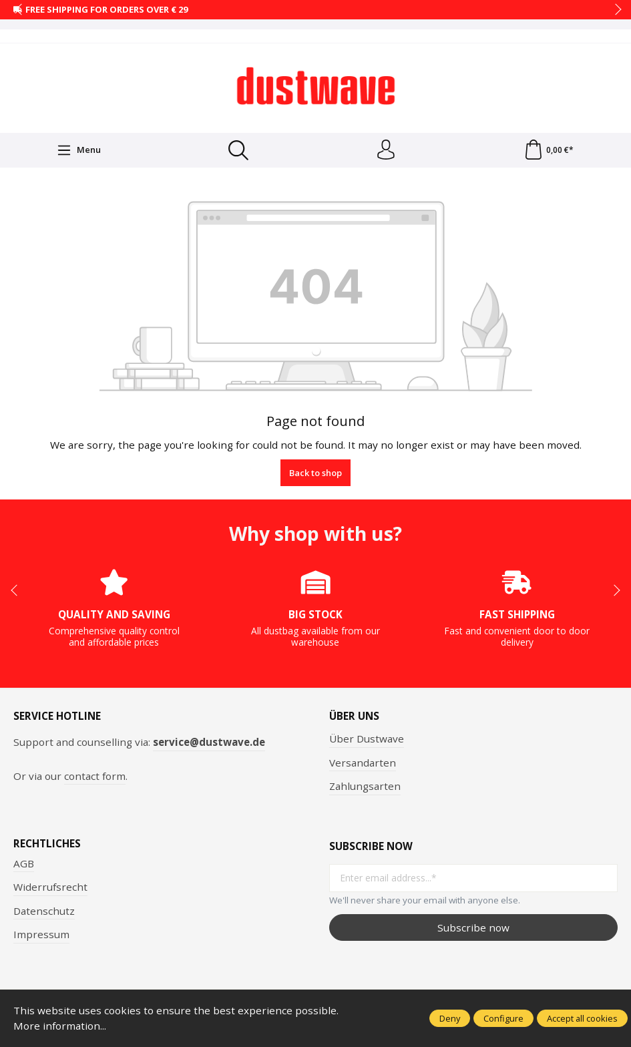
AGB (23, 863)
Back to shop (315, 473)
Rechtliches (47, 844)
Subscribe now (473, 927)
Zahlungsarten (365, 786)
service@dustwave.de (209, 742)
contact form (95, 776)
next (614, 10)
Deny (449, 1018)
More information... (59, 1025)
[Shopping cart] (548, 150)
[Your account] (386, 150)
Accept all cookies (582, 1018)
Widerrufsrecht (50, 886)
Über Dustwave (366, 738)
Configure (503, 1018)
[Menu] (79, 150)
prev (20, 10)
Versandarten (362, 762)
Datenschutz (44, 910)
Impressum (41, 934)
